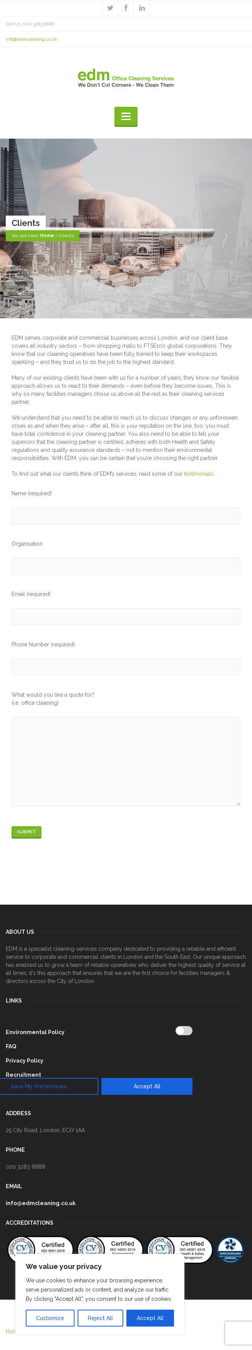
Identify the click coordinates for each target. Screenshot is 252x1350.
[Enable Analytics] (184, 1030)
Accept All (150, 1318)
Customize (50, 1318)
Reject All (100, 1318)
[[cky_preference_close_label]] (190, 909)
